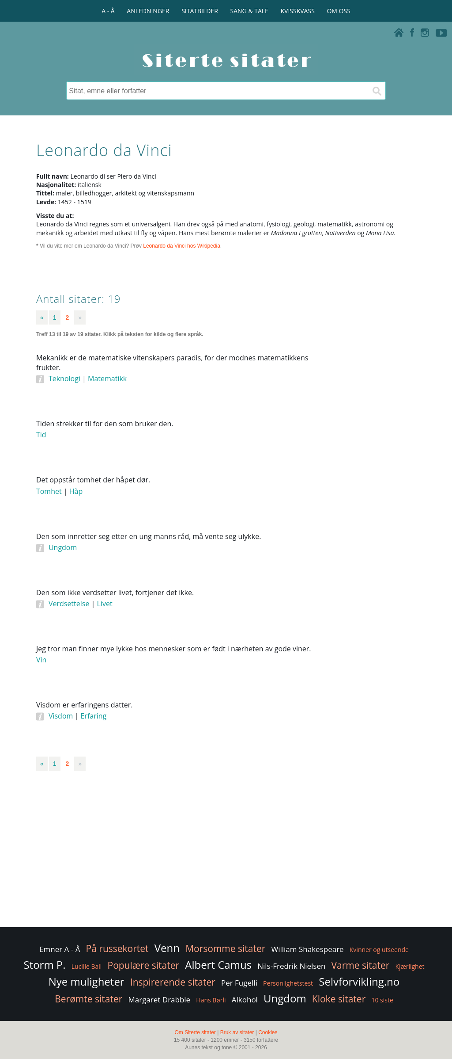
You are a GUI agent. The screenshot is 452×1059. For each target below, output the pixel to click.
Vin (41, 660)
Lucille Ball (87, 966)
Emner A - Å (59, 949)
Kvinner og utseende (379, 949)
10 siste (382, 1000)
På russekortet (117, 948)
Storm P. (44, 964)
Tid (41, 435)
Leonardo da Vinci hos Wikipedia (181, 246)
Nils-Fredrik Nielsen (291, 966)
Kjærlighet (410, 966)
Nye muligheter (86, 981)
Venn (167, 947)
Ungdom (63, 547)
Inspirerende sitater (172, 982)
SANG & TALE (249, 11)
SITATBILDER (199, 11)
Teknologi (64, 378)
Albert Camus (218, 964)
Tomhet (49, 491)
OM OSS (338, 11)
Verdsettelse (69, 603)
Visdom (61, 716)
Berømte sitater (88, 999)
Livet (105, 603)
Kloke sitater (338, 999)
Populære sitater (144, 965)
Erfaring (93, 716)
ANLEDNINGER (148, 11)
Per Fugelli (239, 983)
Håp (76, 491)
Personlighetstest (288, 983)
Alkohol (245, 999)
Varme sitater (360, 965)
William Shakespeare (307, 949)
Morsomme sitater (225, 948)
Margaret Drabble (159, 999)
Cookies (267, 1032)
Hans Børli (211, 1000)
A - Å (108, 11)
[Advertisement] (376, 486)
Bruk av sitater (237, 1032)
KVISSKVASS (298, 11)
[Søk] (376, 90)
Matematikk (107, 378)
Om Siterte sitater (194, 1032)
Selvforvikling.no (359, 981)
